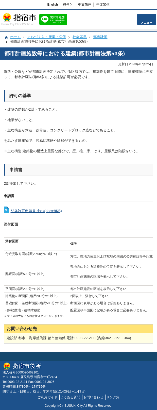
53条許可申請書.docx (36, 211)
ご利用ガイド (47, 397)
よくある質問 (70, 397)
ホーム (15, 37)
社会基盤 (80, 37)
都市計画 (100, 37)
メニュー (146, 22)
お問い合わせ (93, 397)
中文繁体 (103, 4)
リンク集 (112, 397)
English (52, 4)
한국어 (68, 4)
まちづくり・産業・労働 (46, 37)
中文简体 (84, 4)
